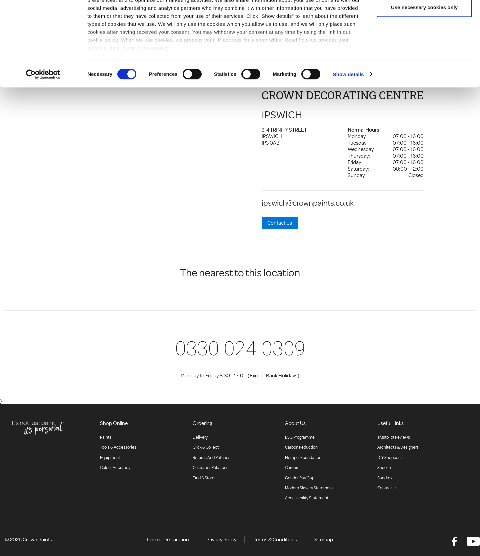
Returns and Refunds (211, 457)
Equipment (110, 457)
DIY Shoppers (389, 457)
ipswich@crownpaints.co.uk (308, 203)
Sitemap (323, 539)
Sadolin (384, 467)
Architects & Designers (398, 447)
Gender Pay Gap (299, 478)
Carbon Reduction (301, 447)
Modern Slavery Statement (309, 488)
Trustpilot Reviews (393, 437)
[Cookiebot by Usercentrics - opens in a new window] (43, 107)
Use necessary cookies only (424, 39)
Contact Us (279, 223)
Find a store (203, 478)
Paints (105, 437)
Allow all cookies (424, 17)
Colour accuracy (115, 467)
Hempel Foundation (303, 457)
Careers (292, 467)
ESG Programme (300, 437)
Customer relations (210, 467)
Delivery (200, 437)
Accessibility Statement (306, 498)
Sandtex (384, 478)
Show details (348, 106)
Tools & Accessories (118, 447)
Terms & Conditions (275, 539)
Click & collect (206, 447)
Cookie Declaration (168, 539)
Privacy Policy (221, 539)
